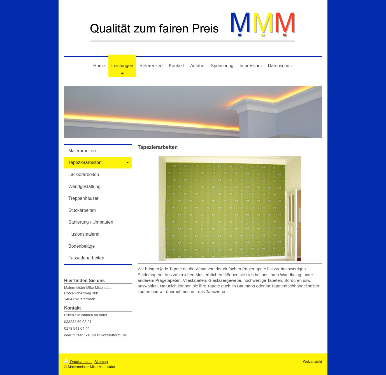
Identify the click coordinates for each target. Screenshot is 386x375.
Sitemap (101, 362)
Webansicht (312, 361)
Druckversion (78, 362)
